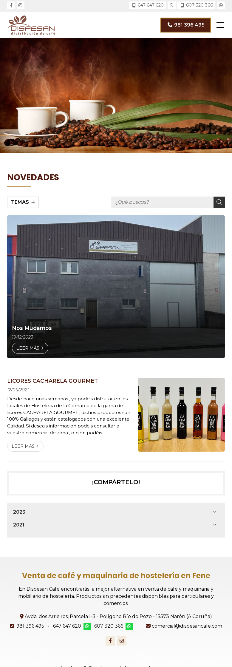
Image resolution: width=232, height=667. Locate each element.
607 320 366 (108, 626)
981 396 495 (30, 626)
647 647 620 (67, 626)
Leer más (27, 348)
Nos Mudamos (32, 328)
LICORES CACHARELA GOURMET (52, 381)
